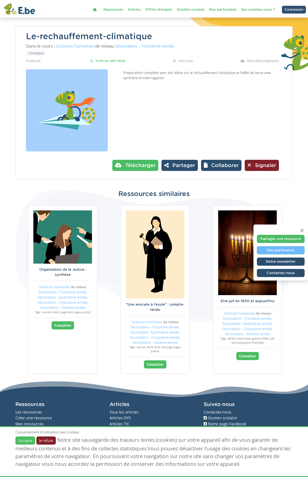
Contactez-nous (281, 273)
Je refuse (46, 440)
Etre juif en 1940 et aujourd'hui (247, 301)
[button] (221, 165)
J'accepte (25, 440)
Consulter (62, 325)
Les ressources (28, 412)
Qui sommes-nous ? (258, 9)
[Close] (302, 230)
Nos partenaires (223, 9)
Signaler (261, 165)
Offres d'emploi (158, 9)
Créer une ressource (33, 417)
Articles (134, 9)
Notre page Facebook (225, 423)
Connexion (293, 9)
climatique (36, 53)
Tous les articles (124, 412)
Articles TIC (119, 423)
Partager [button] (179, 165)
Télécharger (135, 165)
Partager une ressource (281, 239)
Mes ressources (29, 423)
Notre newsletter (280, 261)
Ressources (113, 9)
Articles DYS (120, 417)
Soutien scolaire (190, 9)
